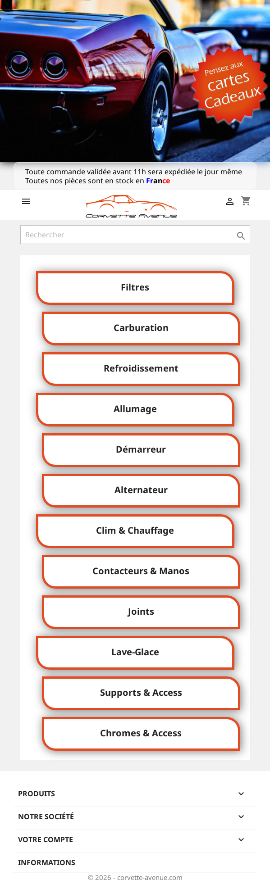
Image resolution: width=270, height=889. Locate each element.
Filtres (135, 287)
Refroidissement (141, 368)
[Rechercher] (135, 234)
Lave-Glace (135, 652)
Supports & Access (141, 692)
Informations (46, 862)
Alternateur (141, 490)
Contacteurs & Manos (140, 571)
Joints (141, 611)
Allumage (135, 409)
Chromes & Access (141, 733)
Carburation (141, 328)
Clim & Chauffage (135, 530)
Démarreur (141, 449)
